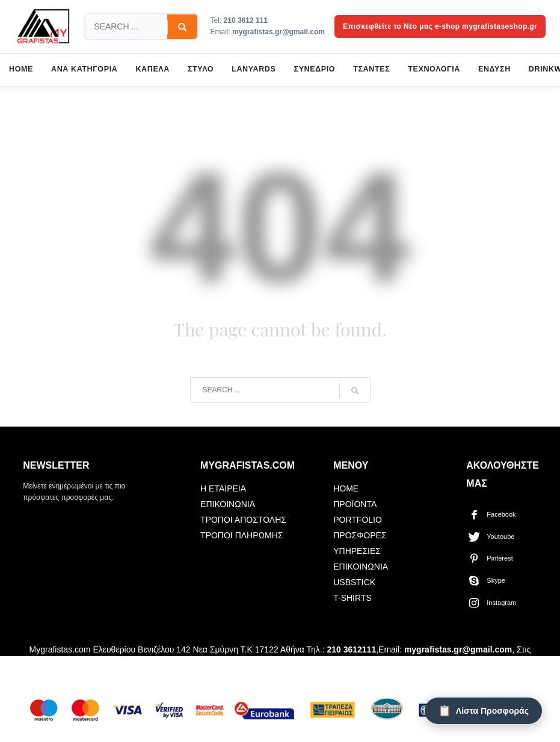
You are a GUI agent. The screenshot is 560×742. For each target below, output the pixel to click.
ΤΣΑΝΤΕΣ (371, 69)
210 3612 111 (246, 20)
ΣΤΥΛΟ (201, 69)
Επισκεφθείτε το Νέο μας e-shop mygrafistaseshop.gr (440, 26)
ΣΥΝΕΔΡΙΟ (315, 69)
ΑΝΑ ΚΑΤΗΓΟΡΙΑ (84, 69)
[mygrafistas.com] (43, 26)
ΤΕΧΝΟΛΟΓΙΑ (434, 69)
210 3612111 (351, 649)
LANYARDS (253, 69)
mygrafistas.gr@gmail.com (278, 32)
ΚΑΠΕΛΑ (152, 69)
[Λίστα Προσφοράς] (483, 711)
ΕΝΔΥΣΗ (494, 69)
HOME (21, 69)
